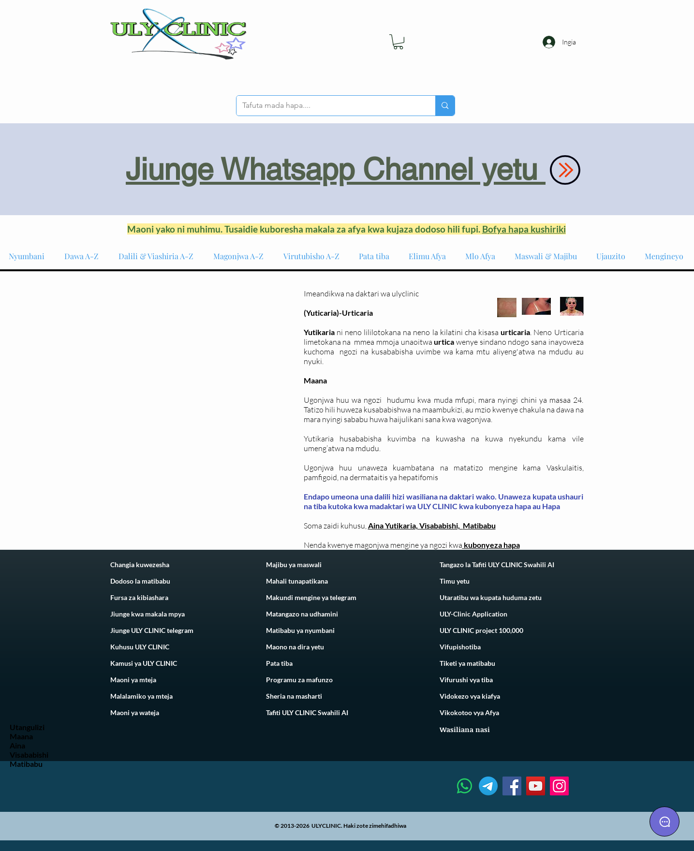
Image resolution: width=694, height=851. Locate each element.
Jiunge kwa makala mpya (147, 614)
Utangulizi (27, 727)
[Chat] (664, 821)
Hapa (551, 506)
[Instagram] (559, 786)
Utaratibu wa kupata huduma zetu (491, 597)
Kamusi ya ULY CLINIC (143, 663)
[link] (398, 41)
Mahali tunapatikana (297, 581)
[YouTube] (535, 786)
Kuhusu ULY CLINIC (139, 647)
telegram (342, 597)
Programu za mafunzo (299, 679)
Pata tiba (279, 663)
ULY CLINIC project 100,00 (479, 630)
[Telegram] (488, 786)
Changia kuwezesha (139, 564)
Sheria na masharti (294, 696)
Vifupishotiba (460, 647)
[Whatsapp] (464, 786)
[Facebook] (511, 786)
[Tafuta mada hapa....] (328, 106)
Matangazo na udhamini (302, 614)
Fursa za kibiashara (139, 597)
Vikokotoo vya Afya (469, 712)
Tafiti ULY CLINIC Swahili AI (307, 712)
